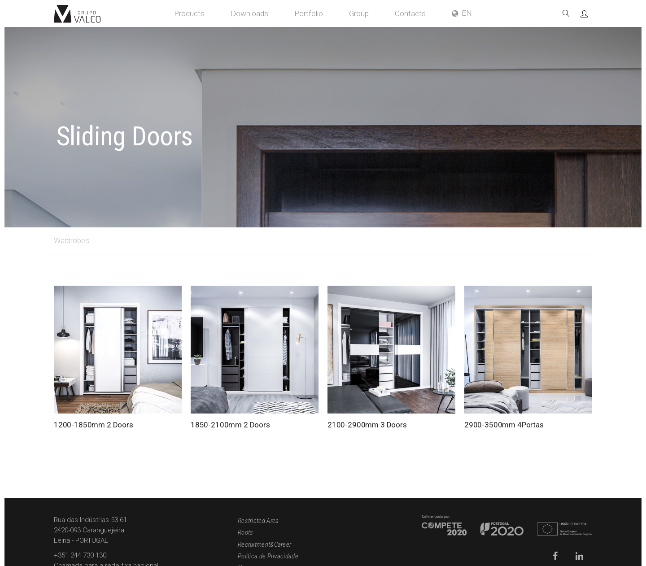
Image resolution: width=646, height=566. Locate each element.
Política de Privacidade (268, 556)
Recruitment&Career (264, 544)
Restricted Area (258, 521)
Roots (245, 532)
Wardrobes (71, 240)
